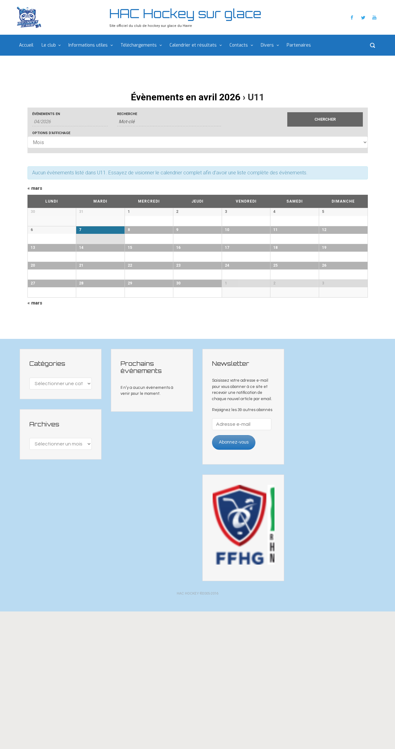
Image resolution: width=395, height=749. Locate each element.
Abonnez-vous (234, 579)
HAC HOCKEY (188, 731)
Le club (49, 45)
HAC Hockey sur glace (185, 13)
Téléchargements (139, 45)
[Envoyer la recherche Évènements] (325, 119)
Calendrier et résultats (193, 45)
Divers (267, 45)
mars (34, 188)
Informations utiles (88, 45)
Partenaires (299, 45)
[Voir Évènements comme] (197, 142)
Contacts (239, 45)
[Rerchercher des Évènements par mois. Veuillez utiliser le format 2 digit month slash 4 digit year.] (70, 121)
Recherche (127, 114)
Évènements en (46, 114)
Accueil (26, 45)
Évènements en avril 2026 (185, 97)
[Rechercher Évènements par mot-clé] (169, 121)
